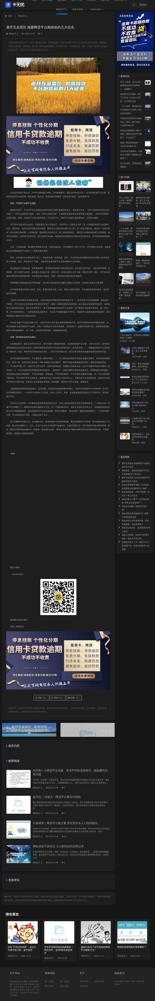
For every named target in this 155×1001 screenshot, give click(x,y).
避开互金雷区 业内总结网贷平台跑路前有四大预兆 (29, 729)
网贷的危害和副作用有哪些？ (131, 947)
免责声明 (84, 981)
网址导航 (49, 986)
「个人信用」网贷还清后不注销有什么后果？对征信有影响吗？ (131, 109)
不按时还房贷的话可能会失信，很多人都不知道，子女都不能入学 (131, 122)
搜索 (143, 5)
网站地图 (64, 986)
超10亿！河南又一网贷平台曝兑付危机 (57, 797)
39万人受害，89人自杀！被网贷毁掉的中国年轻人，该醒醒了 (131, 85)
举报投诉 (84, 986)
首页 (10, 16)
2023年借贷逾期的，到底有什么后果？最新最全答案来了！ (131, 154)
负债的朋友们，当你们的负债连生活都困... (140, 437)
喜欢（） (41, 698)
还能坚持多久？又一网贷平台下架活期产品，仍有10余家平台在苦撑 (135, 545)
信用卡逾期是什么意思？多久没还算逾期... (140, 351)
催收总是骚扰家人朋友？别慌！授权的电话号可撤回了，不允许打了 (131, 134)
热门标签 (64, 981)
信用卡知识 (96, 9)
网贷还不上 (61, 9)
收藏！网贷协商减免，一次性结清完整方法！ (143, 263)
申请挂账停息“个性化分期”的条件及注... (140, 405)
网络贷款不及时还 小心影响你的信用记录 (58, 846)
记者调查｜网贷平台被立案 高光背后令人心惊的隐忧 (65, 823)
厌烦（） (57, 698)
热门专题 (49, 981)
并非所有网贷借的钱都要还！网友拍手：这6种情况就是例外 (58, 950)
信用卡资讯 (78, 9)
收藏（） (73, 698)
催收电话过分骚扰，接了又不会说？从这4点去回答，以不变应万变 (131, 97)
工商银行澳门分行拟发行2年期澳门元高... (140, 421)
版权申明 (99, 981)
